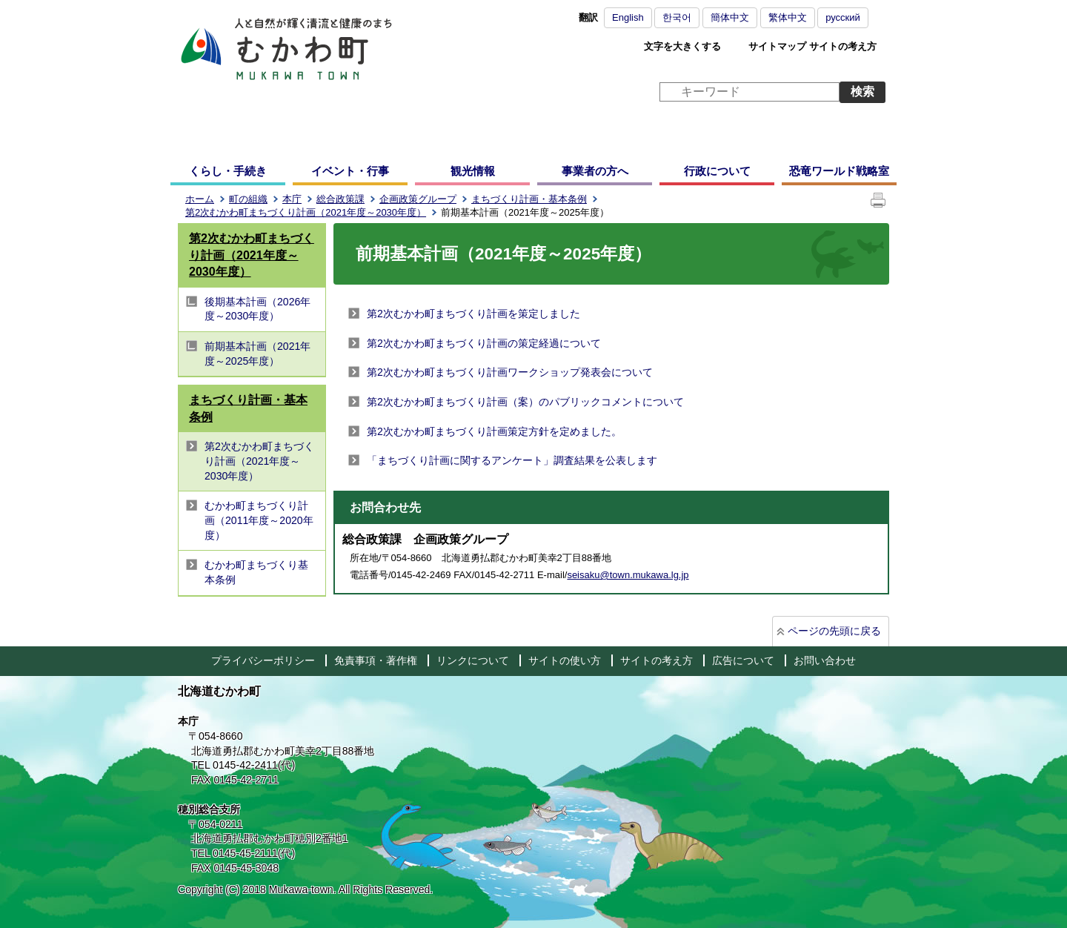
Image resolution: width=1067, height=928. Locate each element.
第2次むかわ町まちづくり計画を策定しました (473, 313)
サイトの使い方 (564, 660)
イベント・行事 (350, 171)
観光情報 (473, 171)
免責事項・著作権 (375, 660)
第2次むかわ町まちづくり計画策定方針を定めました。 (494, 431)
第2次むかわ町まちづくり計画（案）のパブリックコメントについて (525, 402)
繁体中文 (787, 17)
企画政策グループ (417, 199)
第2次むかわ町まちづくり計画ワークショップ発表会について (510, 372)
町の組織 (248, 199)
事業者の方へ (595, 171)
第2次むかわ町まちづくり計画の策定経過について (484, 343)
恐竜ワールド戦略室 (839, 171)
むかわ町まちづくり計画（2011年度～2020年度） (259, 520)
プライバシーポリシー (263, 660)
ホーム (199, 199)
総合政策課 (340, 199)
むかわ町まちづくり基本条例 (256, 572)
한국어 (676, 17)
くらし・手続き (228, 171)
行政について (717, 171)
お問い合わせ (825, 660)
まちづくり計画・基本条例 (529, 199)
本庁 (292, 199)
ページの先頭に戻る (834, 631)
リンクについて (472, 660)
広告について (743, 660)
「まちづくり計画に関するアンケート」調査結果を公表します (512, 460)
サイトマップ (777, 46)
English (628, 17)
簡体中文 (730, 17)
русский (842, 17)
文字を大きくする (682, 46)
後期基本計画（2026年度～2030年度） (257, 309)
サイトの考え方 (843, 46)
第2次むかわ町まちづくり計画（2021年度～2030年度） (305, 212)
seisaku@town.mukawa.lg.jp (627, 574)
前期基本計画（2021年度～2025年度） (257, 353)
